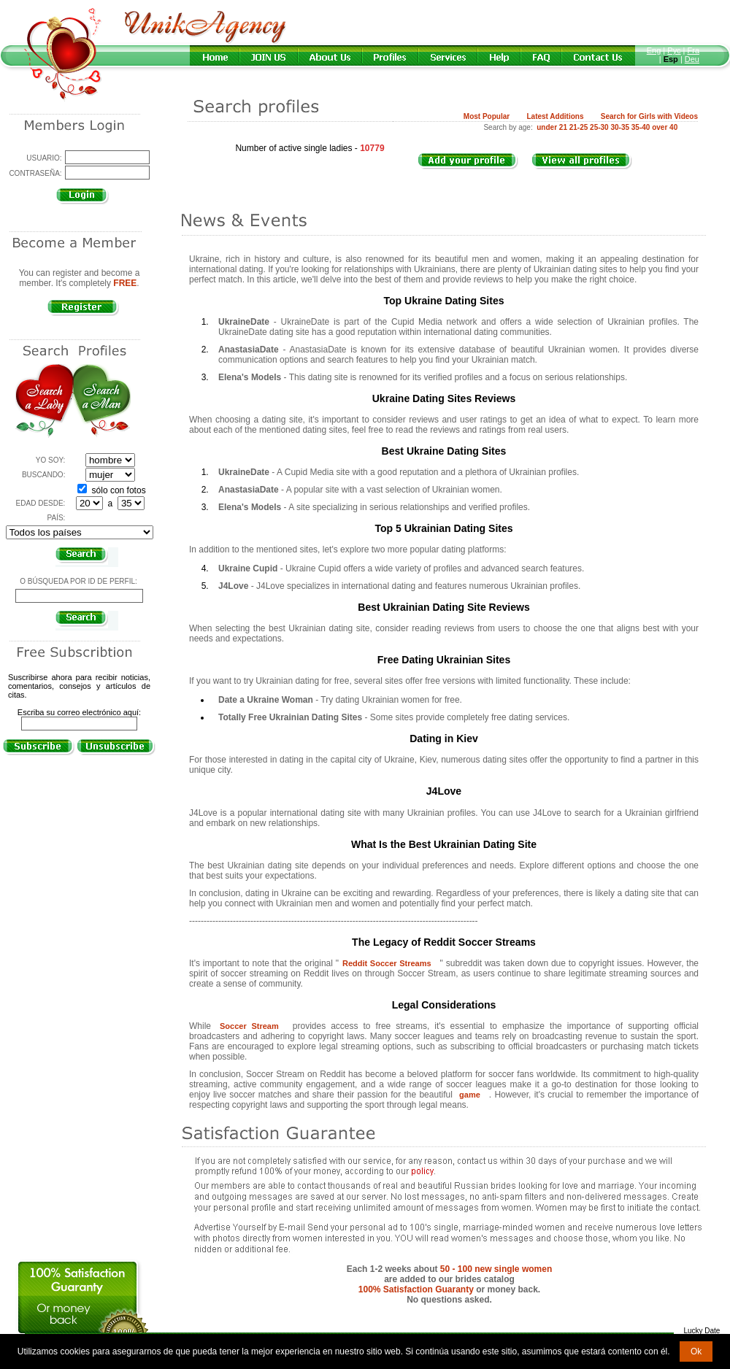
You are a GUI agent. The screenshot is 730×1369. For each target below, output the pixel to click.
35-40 (640, 127)
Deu (692, 59)
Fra (694, 50)
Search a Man (102, 401)
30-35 (619, 127)
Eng (654, 50)
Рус (673, 50)
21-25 (578, 127)
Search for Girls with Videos (649, 116)
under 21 (552, 127)
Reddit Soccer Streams (386, 963)
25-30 (599, 127)
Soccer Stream (249, 1026)
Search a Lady (44, 401)
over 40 (664, 127)
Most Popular (487, 116)
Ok (696, 1351)
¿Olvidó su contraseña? (78, 211)
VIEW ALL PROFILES (589, 169)
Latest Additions (554, 116)
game (469, 1094)
